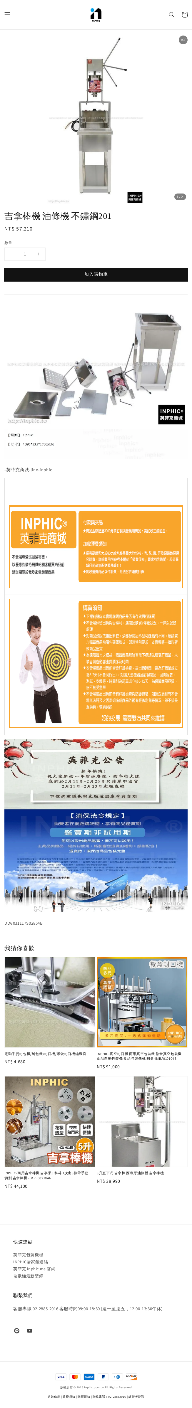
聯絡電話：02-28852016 (109, 1397)
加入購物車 (96, 274)
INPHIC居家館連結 (30, 1261)
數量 (8, 242)
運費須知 (69, 1397)
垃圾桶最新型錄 (28, 1276)
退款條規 (54, 1397)
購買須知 (84, 1397)
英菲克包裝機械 (28, 1254)
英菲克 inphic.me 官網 (34, 1268)
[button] (7, 14)
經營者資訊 (136, 1397)
